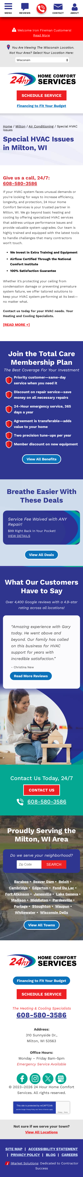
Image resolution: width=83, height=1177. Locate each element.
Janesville (42, 894)
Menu (8, 13)
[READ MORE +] (16, 325)
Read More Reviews (31, 676)
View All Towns (41, 925)
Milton (20, 126)
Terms (66, 1112)
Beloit (64, 881)
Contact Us (41, 790)
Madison (18, 900)
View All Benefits (42, 459)
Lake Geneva (67, 894)
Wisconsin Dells (54, 912)
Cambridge (18, 888)
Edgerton (40, 888)
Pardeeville (62, 900)
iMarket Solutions (24, 1163)
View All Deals (41, 555)
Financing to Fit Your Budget (41, 106)
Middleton (39, 900)
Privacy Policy (30, 1109)
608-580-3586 (41, 8)
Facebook (22, 1078)
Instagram (35, 1078)
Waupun (62, 906)
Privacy (60, 1112)
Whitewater (25, 912)
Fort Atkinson (17, 894)
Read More (41, 35)
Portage (21, 906)
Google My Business (60, 1078)
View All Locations (41, 1132)
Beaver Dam (43, 881)
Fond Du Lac (63, 888)
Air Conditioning (41, 126)
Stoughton (41, 906)
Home (7, 126)
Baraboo (21, 881)
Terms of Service (43, 1109)
